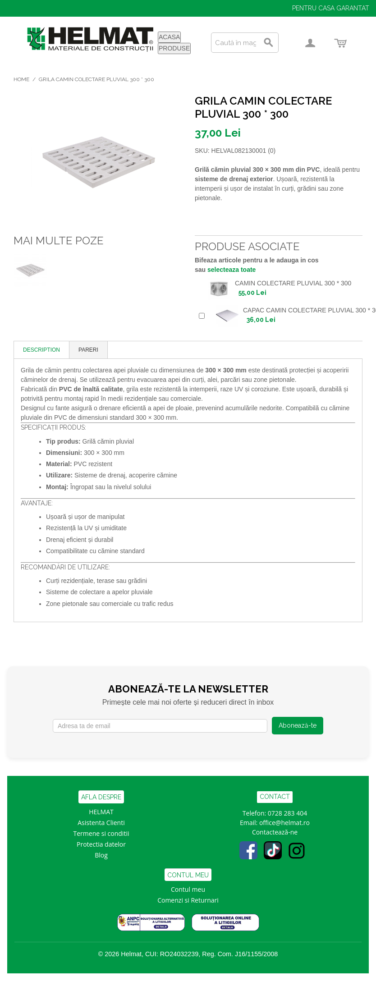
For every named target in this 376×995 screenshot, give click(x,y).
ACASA (169, 37)
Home (21, 79)
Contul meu (188, 889)
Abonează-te (297, 725)
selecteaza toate (231, 269)
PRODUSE (174, 48)
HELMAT (101, 811)
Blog (101, 855)
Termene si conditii (101, 833)
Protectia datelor (101, 844)
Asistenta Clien (99, 822)
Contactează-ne (275, 832)
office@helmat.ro (284, 822)
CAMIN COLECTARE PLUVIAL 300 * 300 (293, 283)
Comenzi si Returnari (188, 900)
